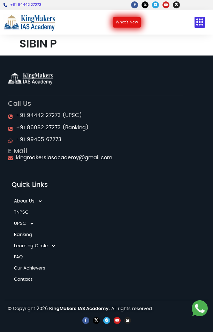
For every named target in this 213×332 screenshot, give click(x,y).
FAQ (18, 257)
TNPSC (21, 212)
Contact (23, 279)
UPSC (24, 224)
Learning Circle (35, 246)
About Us (28, 201)
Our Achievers (29, 268)
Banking (23, 235)
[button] (200, 22)
